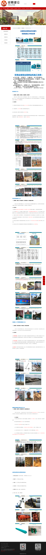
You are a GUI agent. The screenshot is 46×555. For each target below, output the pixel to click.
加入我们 (23, 8)
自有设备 (5, 40)
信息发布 (15, 8)
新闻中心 (8, 8)
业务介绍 (19, 28)
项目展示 (12, 8)
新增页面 (31, 8)
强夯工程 (5, 37)
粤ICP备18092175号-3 (23, 553)
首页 (1, 8)
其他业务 (5, 42)
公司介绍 (4, 8)
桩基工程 (5, 34)
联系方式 (19, 8)
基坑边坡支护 (6, 31)
